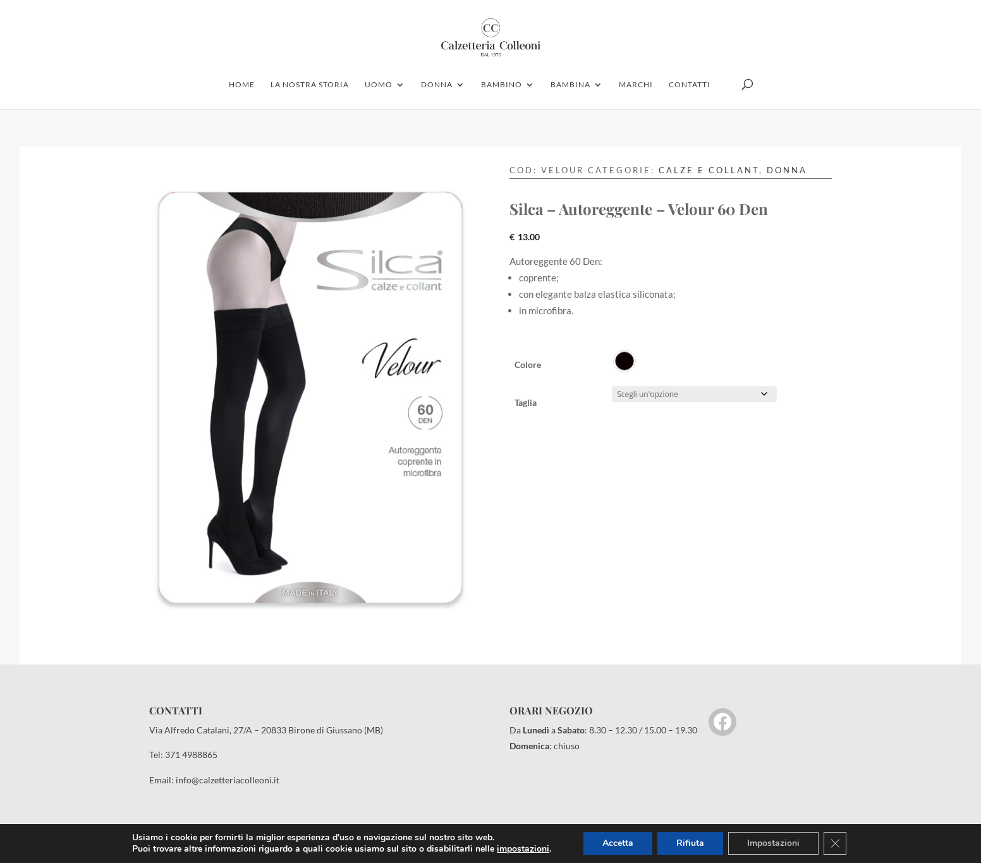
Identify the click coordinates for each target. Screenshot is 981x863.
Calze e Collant (709, 170)
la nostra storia (310, 84)
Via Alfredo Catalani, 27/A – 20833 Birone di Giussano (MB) (266, 730)
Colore (528, 364)
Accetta (617, 843)
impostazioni (523, 849)
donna (437, 84)
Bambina (570, 84)
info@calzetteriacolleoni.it (227, 779)
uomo (379, 84)
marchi (636, 84)
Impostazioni (773, 843)
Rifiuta (690, 843)
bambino (501, 84)
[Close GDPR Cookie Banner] (835, 843)
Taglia (526, 402)
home (242, 84)
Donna (787, 170)
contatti (689, 84)
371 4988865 (191, 754)
